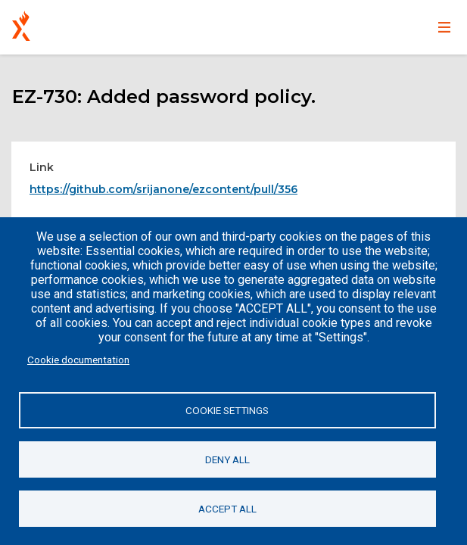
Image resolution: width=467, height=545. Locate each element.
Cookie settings (227, 410)
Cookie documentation (78, 359)
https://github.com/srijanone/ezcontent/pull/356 (163, 189)
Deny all (227, 459)
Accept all (227, 509)
